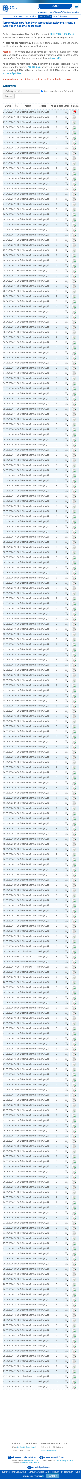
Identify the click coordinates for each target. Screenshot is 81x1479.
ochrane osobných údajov (64, 1461)
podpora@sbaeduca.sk (26, 1447)
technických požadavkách (30, 1462)
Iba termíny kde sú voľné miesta (59, 91)
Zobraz (8, 96)
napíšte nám (34, 67)
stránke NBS (55, 58)
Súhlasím (52, 1476)
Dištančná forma (60, 16)
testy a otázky (31, 16)
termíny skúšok (45, 16)
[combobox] (21, 91)
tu (43, 1476)
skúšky (55, 6)
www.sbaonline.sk (48, 1451)
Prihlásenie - (62, 34)
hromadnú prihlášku (12, 73)
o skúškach (18, 16)
